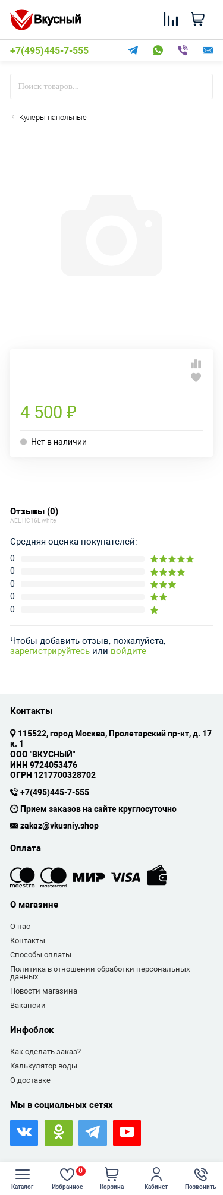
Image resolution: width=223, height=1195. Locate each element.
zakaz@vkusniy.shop (59, 826)
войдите (128, 651)
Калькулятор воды (43, 1066)
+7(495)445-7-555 (49, 51)
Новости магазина (43, 991)
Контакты (27, 940)
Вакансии (28, 1005)
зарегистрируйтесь (50, 651)
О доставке (30, 1080)
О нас (20, 926)
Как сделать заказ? (45, 1051)
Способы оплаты (40, 955)
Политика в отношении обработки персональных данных (100, 973)
